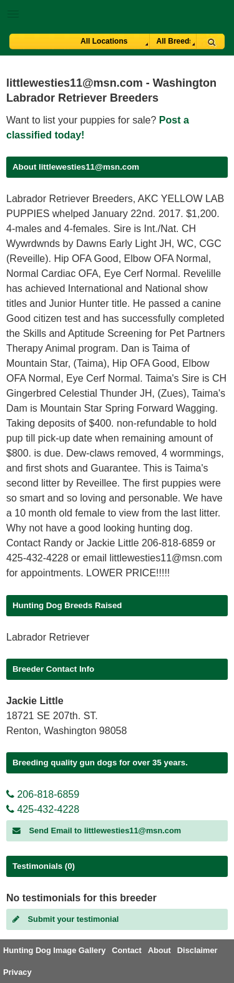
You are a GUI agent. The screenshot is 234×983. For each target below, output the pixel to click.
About (159, 950)
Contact (127, 950)
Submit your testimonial (65, 919)
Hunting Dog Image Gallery (54, 950)
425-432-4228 (42, 809)
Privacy (17, 972)
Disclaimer (197, 950)
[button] (117, 11)
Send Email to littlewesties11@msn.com (96, 830)
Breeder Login (220, 15)
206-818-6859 (42, 794)
